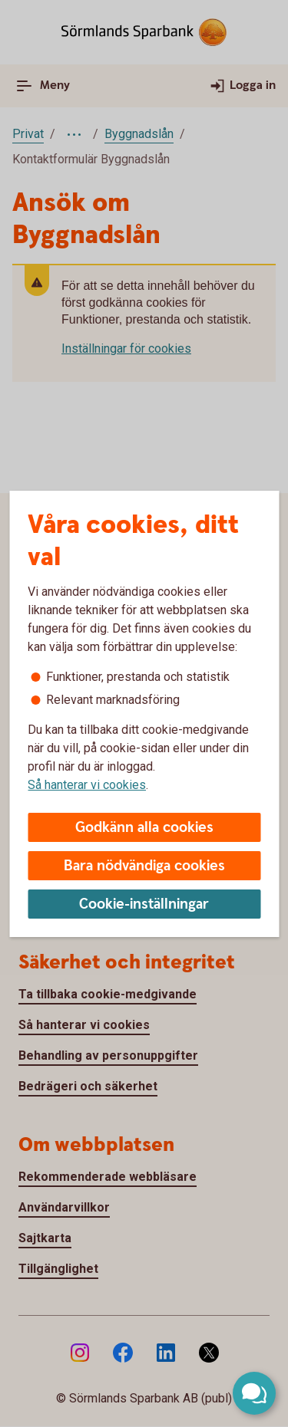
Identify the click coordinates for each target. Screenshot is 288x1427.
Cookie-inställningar (144, 904)
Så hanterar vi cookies (87, 785)
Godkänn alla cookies (144, 827)
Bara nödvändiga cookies (144, 866)
